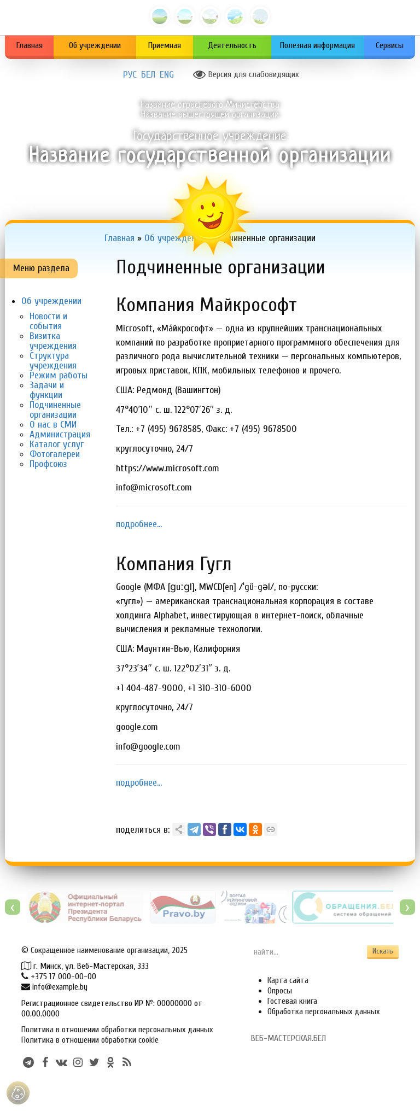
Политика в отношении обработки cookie (90, 1040)
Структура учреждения (53, 360)
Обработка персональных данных (323, 1011)
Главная (29, 45)
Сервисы (390, 45)
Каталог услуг (57, 444)
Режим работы (59, 375)
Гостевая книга (292, 1001)
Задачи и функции (47, 390)
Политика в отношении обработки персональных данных (117, 1029)
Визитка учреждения (53, 341)
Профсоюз (48, 464)
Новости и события (48, 321)
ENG (167, 75)
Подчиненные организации (55, 409)
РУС (130, 75)
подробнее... (139, 524)
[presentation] (12, 907)
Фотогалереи (55, 454)
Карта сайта (287, 980)
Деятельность (232, 45)
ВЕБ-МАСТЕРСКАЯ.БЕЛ (288, 1038)
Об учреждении (95, 45)
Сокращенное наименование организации (99, 950)
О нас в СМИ (53, 424)
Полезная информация (317, 45)
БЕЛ (148, 75)
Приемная (164, 45)
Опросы (279, 991)
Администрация (60, 434)
